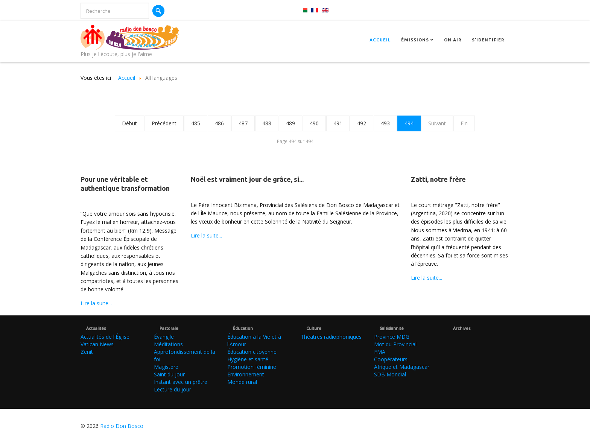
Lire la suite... (96, 303)
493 (385, 123)
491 (337, 123)
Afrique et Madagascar (401, 366)
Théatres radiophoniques (331, 336)
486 (219, 123)
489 (290, 123)
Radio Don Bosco (121, 425)
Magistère (166, 366)
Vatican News (97, 344)
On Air (452, 40)
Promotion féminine (251, 366)
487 (243, 123)
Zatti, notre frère (438, 179)
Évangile (164, 336)
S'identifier (488, 40)
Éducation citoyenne (252, 351)
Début (129, 123)
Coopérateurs (391, 359)
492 (361, 123)
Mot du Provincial (395, 344)
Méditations (168, 344)
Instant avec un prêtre (180, 381)
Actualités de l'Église (105, 336)
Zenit (87, 351)
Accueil (380, 40)
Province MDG (391, 336)
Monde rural (242, 381)
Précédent (164, 123)
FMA (379, 351)
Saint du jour (169, 374)
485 (195, 123)
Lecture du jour (172, 389)
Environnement (245, 374)
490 (314, 123)
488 (266, 123)
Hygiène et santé (247, 359)
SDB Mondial (390, 374)
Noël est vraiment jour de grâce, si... (247, 179)
